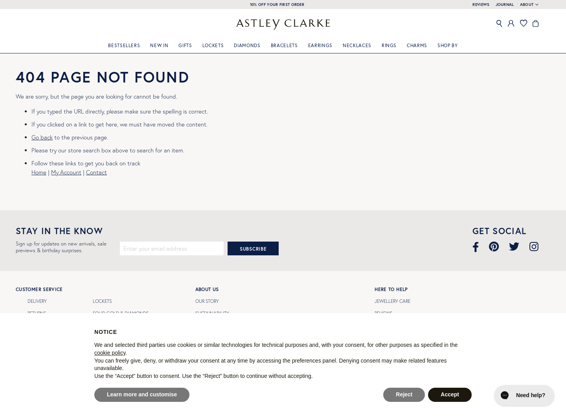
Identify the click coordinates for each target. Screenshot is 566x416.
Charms (417, 45)
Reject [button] (404, 394)
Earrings (320, 45)
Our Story (207, 301)
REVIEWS (480, 4)
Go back (42, 137)
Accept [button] (450, 394)
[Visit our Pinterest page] (494, 247)
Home (38, 172)
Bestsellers (124, 45)
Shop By (447, 45)
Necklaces (357, 45)
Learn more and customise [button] (142, 394)
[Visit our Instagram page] (533, 247)
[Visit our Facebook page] (475, 247)
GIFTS (185, 45)
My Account (66, 172)
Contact (96, 172)
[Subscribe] (253, 248)
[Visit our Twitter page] (514, 247)
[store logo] (283, 24)
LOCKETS (102, 301)
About (527, 4)
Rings (389, 45)
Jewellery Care (392, 301)
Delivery (37, 301)
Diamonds (247, 45)
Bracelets (284, 45)
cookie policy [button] (109, 353)
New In (159, 45)
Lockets (213, 45)
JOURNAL (505, 4)
